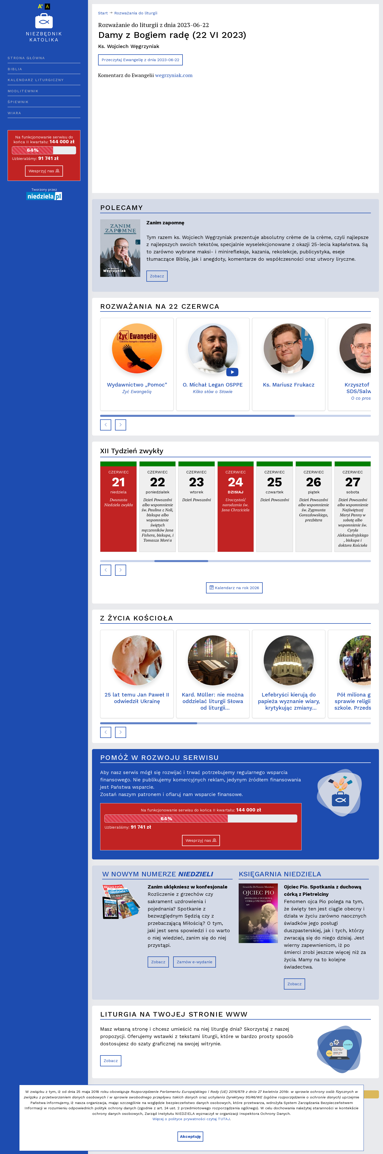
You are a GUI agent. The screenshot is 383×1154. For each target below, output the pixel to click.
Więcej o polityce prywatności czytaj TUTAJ (191, 1119)
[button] (105, 424)
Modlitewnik (23, 91)
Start (103, 13)
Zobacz (157, 276)
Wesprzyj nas (44, 171)
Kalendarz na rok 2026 (234, 587)
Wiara (14, 113)
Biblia (15, 69)
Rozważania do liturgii (135, 13)
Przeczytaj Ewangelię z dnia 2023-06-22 (140, 59)
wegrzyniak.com (174, 75)
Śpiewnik (18, 102)
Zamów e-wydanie (194, 961)
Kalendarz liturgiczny (36, 80)
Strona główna (26, 58)
